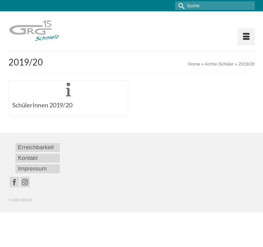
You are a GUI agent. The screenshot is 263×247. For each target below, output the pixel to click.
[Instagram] (25, 182)
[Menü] (246, 36)
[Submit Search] (180, 5)
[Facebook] (14, 182)
